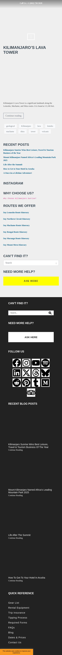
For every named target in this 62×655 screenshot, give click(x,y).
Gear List (13, 602)
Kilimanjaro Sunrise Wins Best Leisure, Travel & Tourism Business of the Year (28, 445)
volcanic (45, 131)
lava (39, 126)
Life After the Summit (12, 164)
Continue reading (13, 116)
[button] (31, 37)
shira (22, 131)
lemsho (50, 126)
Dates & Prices (17, 637)
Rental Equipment (18, 607)
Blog (11, 632)
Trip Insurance (16, 612)
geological (10, 126)
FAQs (11, 627)
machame (10, 131)
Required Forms (17, 622)
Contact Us (14, 642)
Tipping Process (17, 617)
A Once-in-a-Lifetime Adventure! (17, 173)
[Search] (50, 313)
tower (33, 131)
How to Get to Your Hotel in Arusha (18, 169)
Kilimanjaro (26, 126)
